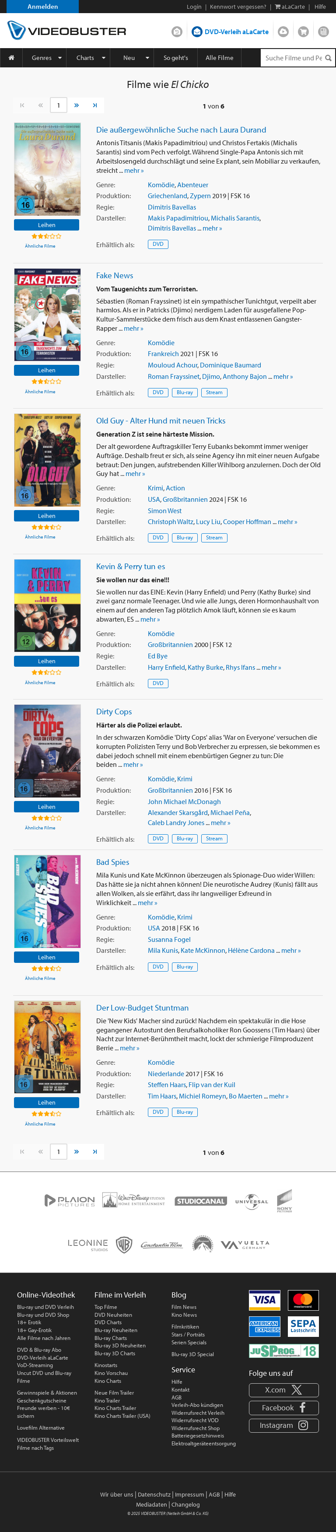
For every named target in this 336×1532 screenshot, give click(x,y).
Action (175, 487)
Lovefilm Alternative (41, 1427)
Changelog (186, 1504)
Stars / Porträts (188, 1334)
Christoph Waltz (170, 521)
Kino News (184, 1314)
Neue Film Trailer (114, 1392)
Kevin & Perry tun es (130, 566)
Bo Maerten (245, 1095)
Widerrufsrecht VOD (195, 1420)
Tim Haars (162, 1095)
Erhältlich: (115, 244)
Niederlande (166, 1073)
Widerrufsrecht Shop (196, 1427)
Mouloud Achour (172, 364)
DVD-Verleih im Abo (177, 29)
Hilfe (177, 1381)
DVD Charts (108, 1322)
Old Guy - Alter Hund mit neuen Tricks (161, 420)
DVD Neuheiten (113, 1314)
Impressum (189, 1494)
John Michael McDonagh (184, 801)
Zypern (200, 195)
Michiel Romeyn (202, 1095)
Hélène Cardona (251, 950)
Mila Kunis (163, 950)
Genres (42, 57)
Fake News (114, 275)
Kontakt (180, 1389)
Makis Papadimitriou (178, 217)
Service (183, 1369)
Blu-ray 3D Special (193, 1353)
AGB (177, 1397)
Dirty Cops (114, 711)
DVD (158, 243)
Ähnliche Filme (40, 246)
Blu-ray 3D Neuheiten (120, 1345)
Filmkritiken (185, 1326)
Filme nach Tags (35, 1447)
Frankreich (163, 353)
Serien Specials (189, 1342)
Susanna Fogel (169, 939)
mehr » (134, 170)
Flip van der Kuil (212, 1084)
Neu (129, 57)
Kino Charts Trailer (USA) (122, 1415)
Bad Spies (113, 862)
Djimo (211, 376)
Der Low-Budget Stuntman (142, 1007)
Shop (303, 29)
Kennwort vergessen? (238, 6)
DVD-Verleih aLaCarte (237, 31)
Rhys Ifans (240, 667)
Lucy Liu (208, 521)
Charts (85, 57)
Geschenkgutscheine (41, 1400)
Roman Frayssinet (174, 376)
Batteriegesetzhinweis (198, 1435)
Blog (323, 29)
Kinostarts (105, 1364)
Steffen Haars (167, 1084)
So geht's (176, 57)
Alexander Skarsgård (178, 812)
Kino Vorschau (111, 1372)
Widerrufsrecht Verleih (198, 1412)
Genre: (105, 184)
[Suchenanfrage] (298, 57)
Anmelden (43, 6)
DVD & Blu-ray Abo (39, 1349)
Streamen (283, 29)
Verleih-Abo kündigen (197, 1404)
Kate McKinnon (203, 950)
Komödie (161, 184)
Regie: (105, 207)
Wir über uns (116, 1494)
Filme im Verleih (120, 1295)
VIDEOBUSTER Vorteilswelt (48, 1439)
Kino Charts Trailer (115, 1407)
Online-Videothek (46, 1295)
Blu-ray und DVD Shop (43, 1314)
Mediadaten (151, 1504)
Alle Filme (220, 57)
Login (194, 6)
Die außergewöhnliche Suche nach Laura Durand (181, 129)
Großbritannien (185, 499)
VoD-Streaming (35, 1364)
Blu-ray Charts (110, 1337)
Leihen (47, 224)
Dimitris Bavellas (172, 207)
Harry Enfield (166, 667)
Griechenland (167, 195)
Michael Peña (230, 812)
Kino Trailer (107, 1400)
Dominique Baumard (230, 364)
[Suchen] (328, 58)
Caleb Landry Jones (176, 822)
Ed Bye (158, 655)
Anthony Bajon (245, 376)
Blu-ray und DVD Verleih (45, 1306)
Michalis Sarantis (235, 217)
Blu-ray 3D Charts (114, 1353)
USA (154, 499)
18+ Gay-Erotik (34, 1329)
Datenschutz (154, 1494)
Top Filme (105, 1306)
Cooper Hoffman (247, 521)
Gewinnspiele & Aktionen (47, 1392)
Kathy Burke (205, 667)
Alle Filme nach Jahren (43, 1337)
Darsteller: (111, 217)
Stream (214, 391)
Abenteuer (192, 184)
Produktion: (113, 195)
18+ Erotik (29, 1322)
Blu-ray (185, 391)
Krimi (155, 487)
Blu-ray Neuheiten (115, 1329)
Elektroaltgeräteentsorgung (204, 1443)
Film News (184, 1306)
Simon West (165, 510)
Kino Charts (107, 1380)
